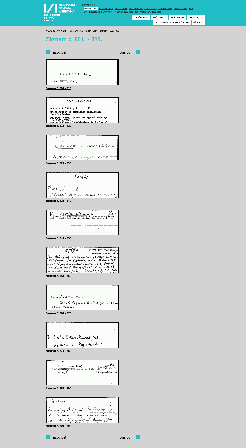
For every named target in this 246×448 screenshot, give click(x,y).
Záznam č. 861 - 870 (58, 313)
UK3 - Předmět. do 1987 (95, 12)
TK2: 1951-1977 (165, 9)
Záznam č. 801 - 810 (58, 88)
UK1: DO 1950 (90, 9)
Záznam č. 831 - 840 (58, 200)
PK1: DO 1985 (121, 9)
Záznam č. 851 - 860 (58, 275)
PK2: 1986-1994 (136, 9)
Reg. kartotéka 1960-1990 (148, 12)
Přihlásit (198, 22)
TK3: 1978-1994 (180, 9)
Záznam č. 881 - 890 (58, 388)
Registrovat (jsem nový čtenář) (172, 22)
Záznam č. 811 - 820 (58, 125)
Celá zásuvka (196, 17)
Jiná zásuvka (177, 17)
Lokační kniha (141, 17)
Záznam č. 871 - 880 (58, 350)
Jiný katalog (159, 17)
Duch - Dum (91, 31)
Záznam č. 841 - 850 (58, 238)
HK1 (191, 9)
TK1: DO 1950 (150, 9)
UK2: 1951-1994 (106, 9)
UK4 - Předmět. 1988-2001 (120, 12)
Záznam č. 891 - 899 (58, 425)
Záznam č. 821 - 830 (58, 163)
